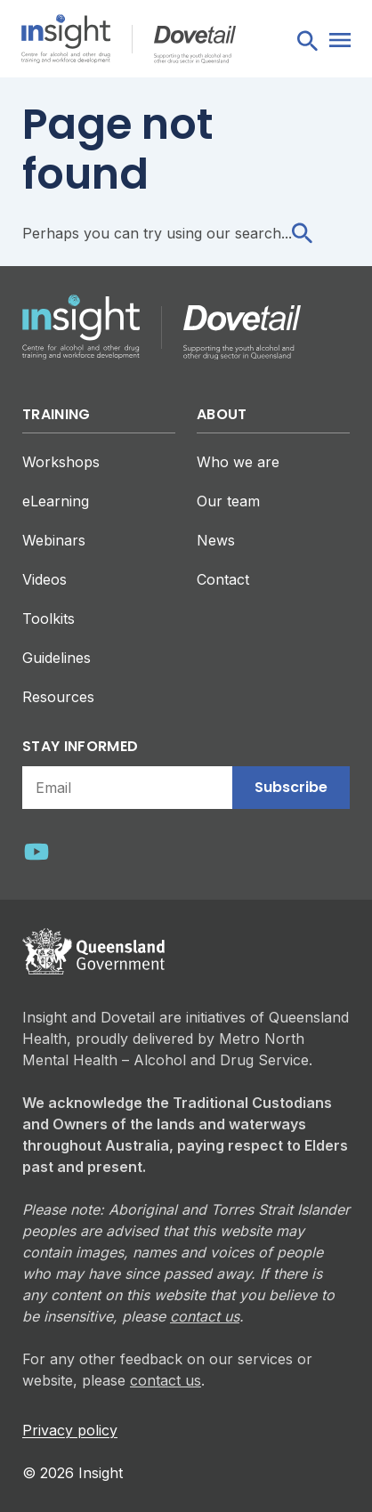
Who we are (238, 462)
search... (273, 233)
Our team (228, 501)
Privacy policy (69, 1430)
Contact (223, 579)
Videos (44, 579)
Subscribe (291, 787)
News (216, 540)
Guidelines (56, 658)
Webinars (53, 540)
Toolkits (48, 618)
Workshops (61, 462)
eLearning (55, 501)
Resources (58, 697)
